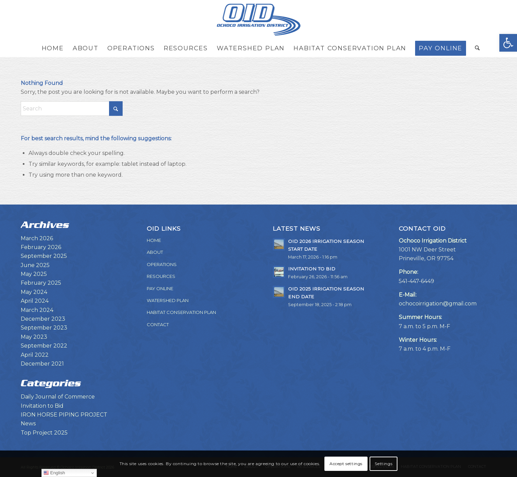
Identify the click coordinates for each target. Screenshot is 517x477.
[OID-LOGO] (258, 19)
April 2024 (35, 301)
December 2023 (43, 319)
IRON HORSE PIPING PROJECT (64, 414)
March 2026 (37, 238)
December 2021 (42, 363)
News (28, 423)
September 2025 (44, 256)
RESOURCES (161, 276)
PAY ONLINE (160, 288)
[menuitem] (52, 48)
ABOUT (155, 252)
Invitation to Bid (42, 406)
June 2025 (35, 265)
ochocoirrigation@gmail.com (438, 303)
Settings (383, 463)
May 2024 (34, 292)
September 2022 (44, 345)
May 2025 (34, 274)
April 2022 (35, 355)
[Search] (475, 48)
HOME (154, 240)
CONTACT (158, 324)
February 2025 (41, 283)
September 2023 (44, 327)
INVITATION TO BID (311, 268)
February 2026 (41, 247)
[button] (508, 43)
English (54, 473)
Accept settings (345, 463)
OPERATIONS (162, 264)
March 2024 (37, 310)
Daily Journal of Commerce (58, 396)
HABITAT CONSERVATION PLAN (181, 312)
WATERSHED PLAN (168, 300)
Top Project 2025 (44, 432)
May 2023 (34, 337)
